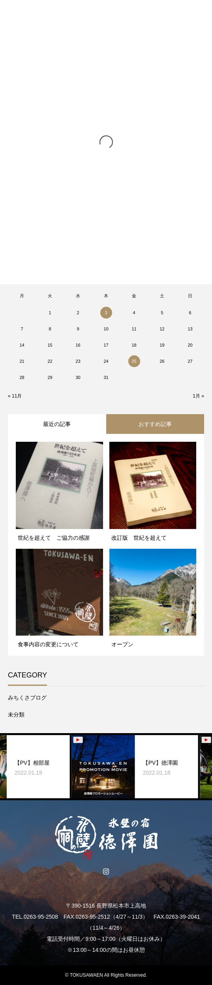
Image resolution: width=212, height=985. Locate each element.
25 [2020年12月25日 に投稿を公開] (133, 361)
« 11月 (15, 396)
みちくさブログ (27, 697)
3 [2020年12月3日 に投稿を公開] (106, 312)
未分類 (16, 714)
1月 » (198, 396)
